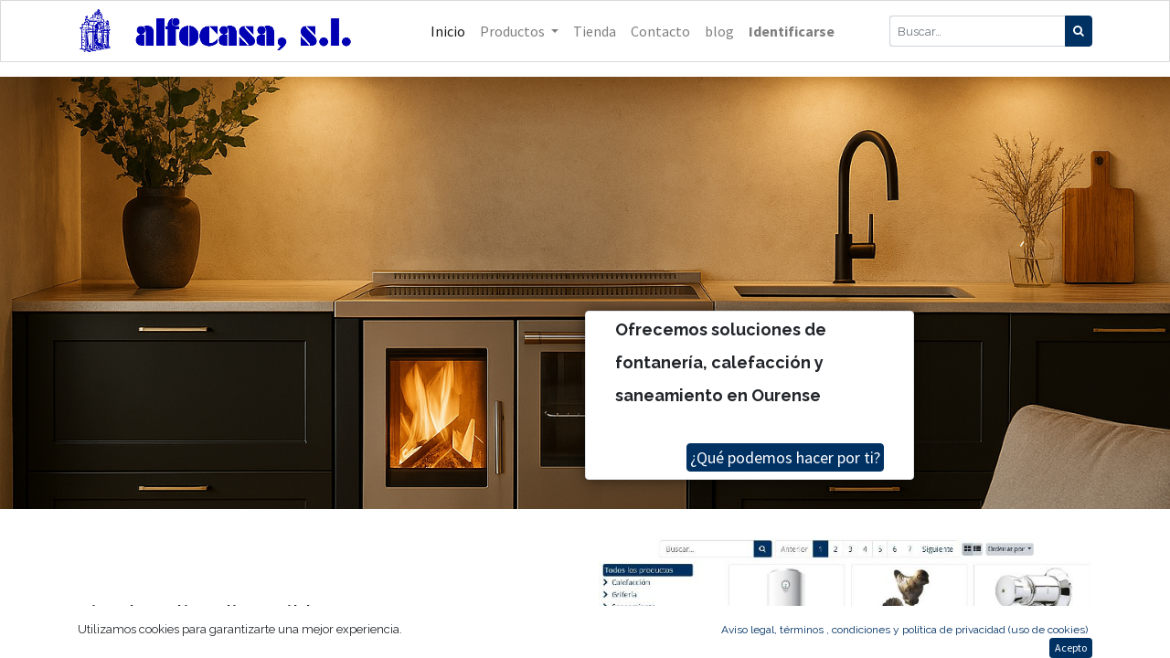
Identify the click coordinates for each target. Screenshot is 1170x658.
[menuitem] (448, 31)
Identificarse (792, 31)
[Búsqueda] (1078, 31)
